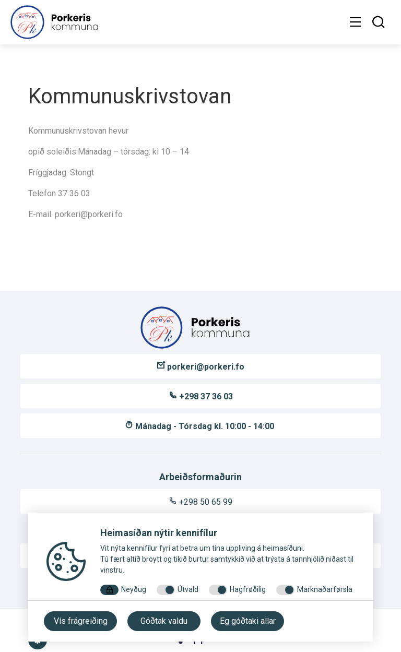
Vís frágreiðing (81, 621)
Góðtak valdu (163, 621)
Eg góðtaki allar (248, 621)
